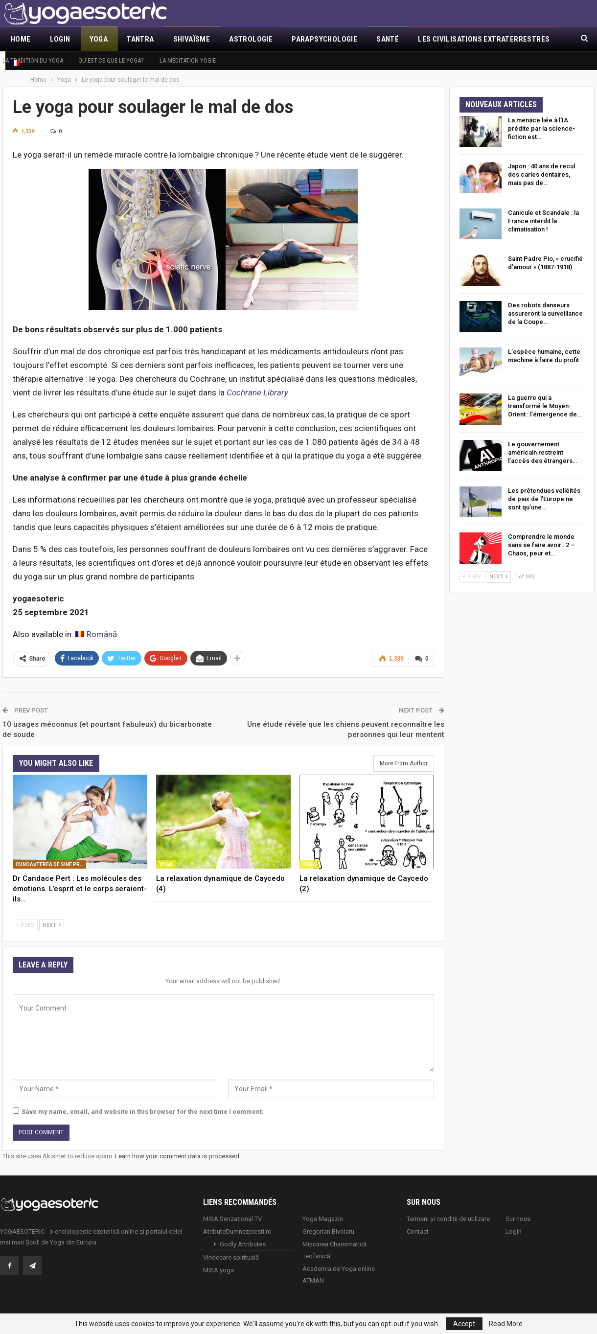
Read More (506, 1323)
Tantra (140, 39)
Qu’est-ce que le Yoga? (111, 60)
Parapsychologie (324, 39)
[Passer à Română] (96, 634)
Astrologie (251, 39)
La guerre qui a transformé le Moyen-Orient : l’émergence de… (544, 406)
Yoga (99, 39)
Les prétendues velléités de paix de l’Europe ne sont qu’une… (544, 499)
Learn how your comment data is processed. (178, 1156)
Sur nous (517, 1218)
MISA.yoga (218, 1270)
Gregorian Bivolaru (328, 1231)
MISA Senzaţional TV (232, 1218)
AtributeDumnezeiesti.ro (237, 1231)
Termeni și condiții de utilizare (448, 1218)
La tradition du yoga (32, 60)
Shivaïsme (191, 39)
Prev (25, 925)
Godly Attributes (243, 1244)
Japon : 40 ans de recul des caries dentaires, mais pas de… (541, 174)
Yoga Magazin (322, 1218)
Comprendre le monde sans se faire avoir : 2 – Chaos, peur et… (541, 545)
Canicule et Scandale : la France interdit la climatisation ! (543, 221)
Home (21, 39)
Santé (387, 39)
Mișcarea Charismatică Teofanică (334, 1250)
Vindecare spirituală (231, 1257)
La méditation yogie (188, 60)
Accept (464, 1324)
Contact (418, 1231)
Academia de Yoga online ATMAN (338, 1274)
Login (60, 39)
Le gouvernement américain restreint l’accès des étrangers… (542, 452)
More (428, 39)
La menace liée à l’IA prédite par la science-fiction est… (541, 128)
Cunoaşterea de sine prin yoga (51, 864)
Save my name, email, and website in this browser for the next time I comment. (143, 1111)
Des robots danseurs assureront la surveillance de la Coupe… (545, 313)
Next (52, 925)
